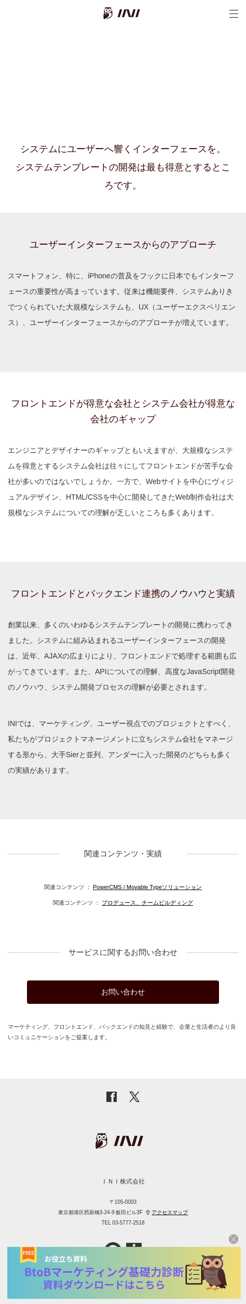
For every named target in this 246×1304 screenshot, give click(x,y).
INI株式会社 (136, 13)
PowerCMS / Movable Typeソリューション (147, 887)
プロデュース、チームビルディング (147, 902)
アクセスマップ (170, 1212)
